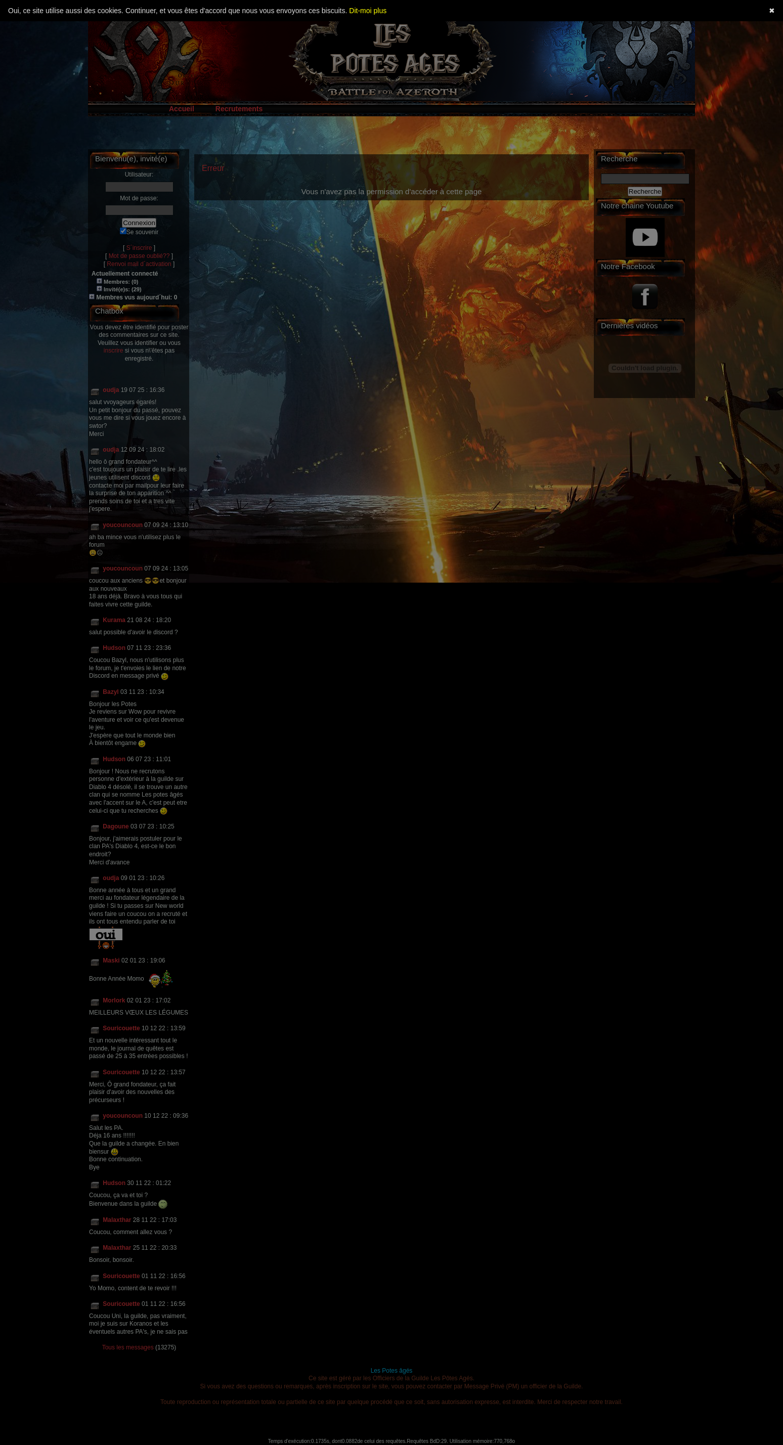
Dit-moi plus (367, 11)
